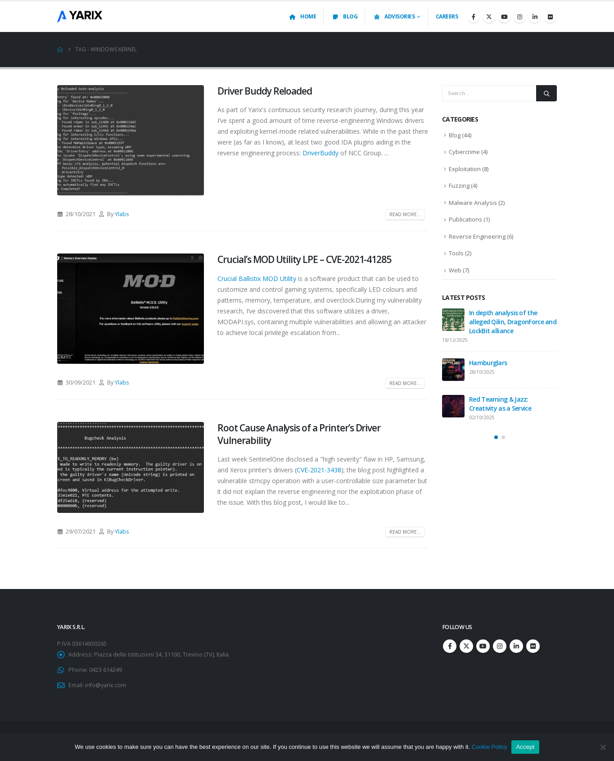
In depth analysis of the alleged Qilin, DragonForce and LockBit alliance (512, 321)
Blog (344, 16)
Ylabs (122, 214)
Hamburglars (488, 362)
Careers (447, 16)
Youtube (483, 646)
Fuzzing (459, 185)
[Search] (546, 93)
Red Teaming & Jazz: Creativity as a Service (500, 403)
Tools (456, 253)
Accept (525, 746)
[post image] (130, 140)
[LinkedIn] (534, 16)
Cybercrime (464, 152)
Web (455, 270)
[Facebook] (473, 16)
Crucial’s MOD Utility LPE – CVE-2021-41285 (304, 259)
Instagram (499, 646)
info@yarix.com (105, 685)
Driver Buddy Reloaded (264, 91)
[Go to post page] (453, 319)
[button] (496, 437)
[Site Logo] (79, 16)
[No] (602, 747)
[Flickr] (550, 16)
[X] (489, 16)
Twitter (466, 646)
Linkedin (516, 646)
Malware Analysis (473, 203)
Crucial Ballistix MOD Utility (256, 278)
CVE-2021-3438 (319, 470)
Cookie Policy (489, 746)
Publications (465, 219)
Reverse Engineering (477, 236)
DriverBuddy (320, 153)
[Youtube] (504, 16)
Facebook (449, 646)
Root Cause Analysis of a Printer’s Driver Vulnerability (298, 433)
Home (302, 16)
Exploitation (465, 169)
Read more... (405, 214)
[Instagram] (519, 16)
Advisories (394, 16)
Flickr (533, 646)
